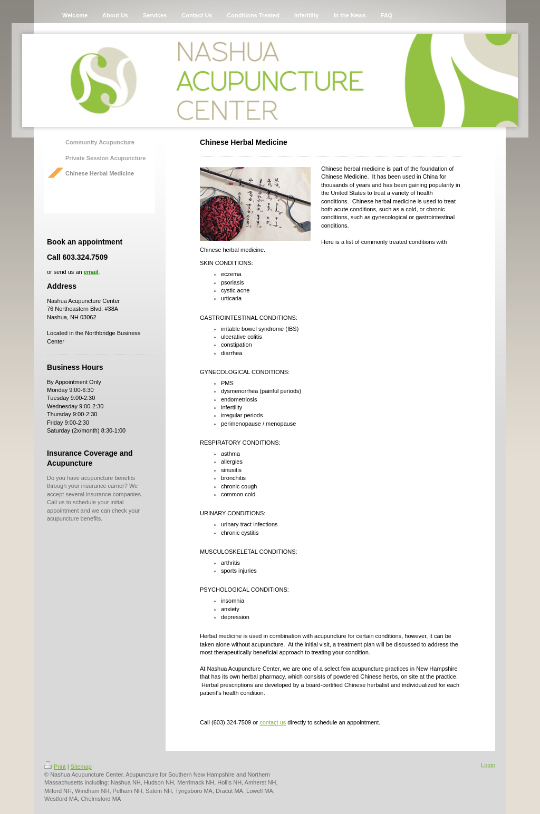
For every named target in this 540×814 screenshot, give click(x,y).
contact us (272, 722)
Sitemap (81, 766)
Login (488, 765)
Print (55, 766)
